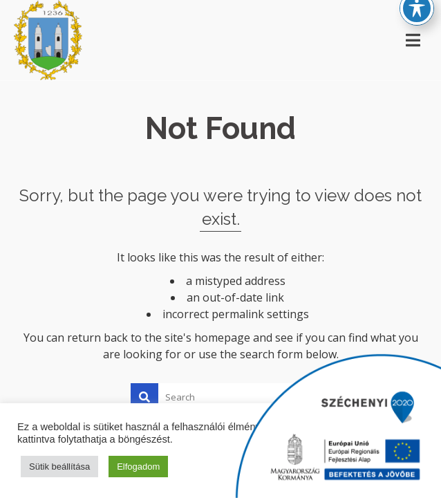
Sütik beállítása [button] (59, 466)
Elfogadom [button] (138, 466)
